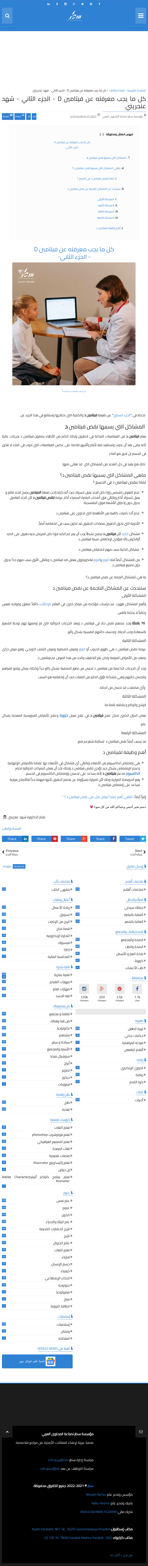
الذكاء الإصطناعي (57, 1278)
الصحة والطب (11, 828)
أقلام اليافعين (133, 1050)
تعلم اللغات (62, 1128)
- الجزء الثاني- (72, 147)
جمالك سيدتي (133, 908)
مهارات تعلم (61, 989)
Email (8, 116)
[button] (37, 1361)
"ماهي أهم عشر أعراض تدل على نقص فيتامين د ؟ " (98, 797)
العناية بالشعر (134, 922)
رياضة (139, 1075)
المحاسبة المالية (59, 957)
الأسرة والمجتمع (58, 1049)
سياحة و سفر (61, 1042)
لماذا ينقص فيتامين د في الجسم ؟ (95, 178)
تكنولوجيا (63, 1028)
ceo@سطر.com (57, 1460)
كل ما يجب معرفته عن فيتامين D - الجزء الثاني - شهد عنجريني (74, 102)
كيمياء (65, 1271)
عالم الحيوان (61, 1243)
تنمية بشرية (62, 975)
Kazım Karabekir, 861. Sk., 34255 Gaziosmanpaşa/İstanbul (67, 1529)
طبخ (67, 1103)
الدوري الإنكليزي (132, 1068)
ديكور (66, 1078)
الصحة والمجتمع (132, 940)
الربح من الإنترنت (59, 922)
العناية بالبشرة (133, 915)
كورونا (139, 961)
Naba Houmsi (99, 1503)
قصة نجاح (63, 929)
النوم (106, 560)
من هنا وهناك (60, 1021)
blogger (7, 866)
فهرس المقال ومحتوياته (116, 134)
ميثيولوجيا (63, 1292)
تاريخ (67, 1236)
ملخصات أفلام (133, 890)
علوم (66, 1208)
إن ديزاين (64, 1170)
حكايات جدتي (134, 1036)
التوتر (97, 560)
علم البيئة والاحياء (58, 1222)
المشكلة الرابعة (105, 217)
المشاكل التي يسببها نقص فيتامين (106, 157)
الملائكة (64, 1339)
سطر (90, 1486)
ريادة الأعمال (61, 908)
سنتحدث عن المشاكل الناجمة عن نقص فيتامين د (93, 188)
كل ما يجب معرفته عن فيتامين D (72, 142)
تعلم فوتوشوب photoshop (51, 1135)
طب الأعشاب (134, 968)
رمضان (65, 1331)
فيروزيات (64, 1084)
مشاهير (64, 1035)
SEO (67, 950)
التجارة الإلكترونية (58, 936)
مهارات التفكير (60, 982)
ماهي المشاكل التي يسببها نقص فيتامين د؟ (96, 168)
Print (19, 116)
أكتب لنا (114, 1555)
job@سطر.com (49, 1468)
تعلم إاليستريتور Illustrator (51, 1163)
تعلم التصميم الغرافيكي (53, 1142)
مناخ (67, 1299)
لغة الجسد (63, 996)
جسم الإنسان (60, 1264)
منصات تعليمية (59, 1156)
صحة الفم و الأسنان (129, 954)
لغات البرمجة (61, 1149)
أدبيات (139, 1100)
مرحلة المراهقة (132, 1043)
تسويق (65, 915)
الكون (66, 1215)
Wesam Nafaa (95, 1494)
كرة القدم (136, 1082)
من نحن (127, 1555)
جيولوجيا (64, 1285)
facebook (19, 866)
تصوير (66, 1070)
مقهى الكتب (61, 890)
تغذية (66, 1110)
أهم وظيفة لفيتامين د (108, 228)
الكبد (125, 534)
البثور (82, 649)
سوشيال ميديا (60, 1056)
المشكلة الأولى (105, 199)
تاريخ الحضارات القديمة (54, 1229)
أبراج (67, 1063)
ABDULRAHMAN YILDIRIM (96, 1512)
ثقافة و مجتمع (59, 1014)
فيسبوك (64, 943)
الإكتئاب (45, 604)
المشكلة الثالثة (106, 211)
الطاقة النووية (60, 1306)
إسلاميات (63, 1325)
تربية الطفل (135, 1029)
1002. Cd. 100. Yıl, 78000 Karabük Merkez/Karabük (75, 1537)
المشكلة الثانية (106, 205)
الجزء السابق (121, 415)
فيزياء (66, 1257)
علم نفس (63, 1201)
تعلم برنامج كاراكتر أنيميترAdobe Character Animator (36, 1179)
